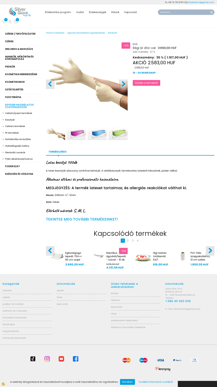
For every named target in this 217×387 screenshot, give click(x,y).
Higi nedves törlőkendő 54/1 (159, 256)
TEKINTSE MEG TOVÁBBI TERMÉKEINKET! (82, 219)
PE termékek (12, 132)
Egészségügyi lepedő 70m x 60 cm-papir (73, 256)
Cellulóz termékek (15, 126)
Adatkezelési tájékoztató (124, 320)
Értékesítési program (58, 12)
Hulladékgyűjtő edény (17, 145)
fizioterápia (9, 324)
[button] (123, 84)
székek (6, 297)
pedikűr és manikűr (13, 304)
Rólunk (115, 12)
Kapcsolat (130, 12)
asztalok (7, 290)
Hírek (113, 313)
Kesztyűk (10, 119)
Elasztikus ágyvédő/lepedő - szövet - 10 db (116, 256)
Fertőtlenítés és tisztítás (18, 139)
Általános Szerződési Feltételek (128, 327)
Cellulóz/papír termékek (18, 113)
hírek (59, 297)
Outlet (80, 12)
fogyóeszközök (11, 331)
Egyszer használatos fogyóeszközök (86, 32)
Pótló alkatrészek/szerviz (19, 159)
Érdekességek (97, 12)
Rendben (127, 382)
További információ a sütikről (155, 382)
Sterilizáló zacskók (15, 152)
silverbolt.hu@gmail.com (201, 2)
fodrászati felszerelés (14, 338)
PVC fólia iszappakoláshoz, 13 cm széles (200, 256)
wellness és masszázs (15, 310)
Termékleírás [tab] (57, 151)
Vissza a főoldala (55, 32)
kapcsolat (62, 304)
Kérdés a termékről (146, 83)
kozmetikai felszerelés (15, 317)
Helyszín (115, 300)
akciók (60, 290)
